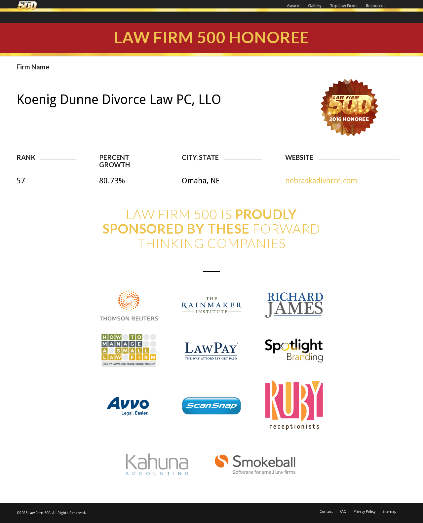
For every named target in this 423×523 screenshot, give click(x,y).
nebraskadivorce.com (321, 180)
